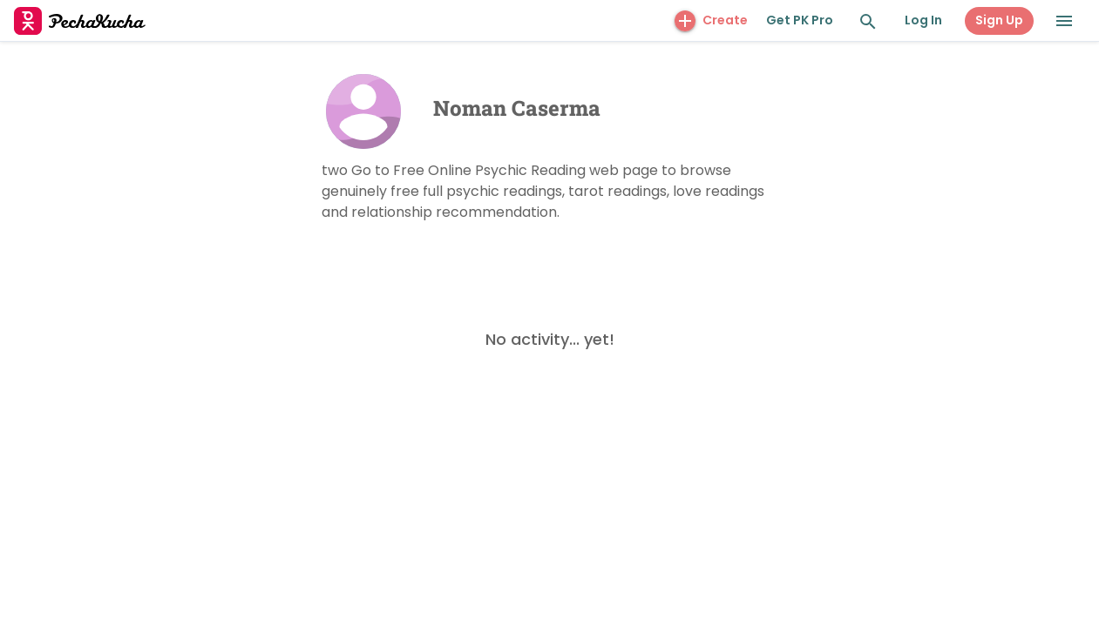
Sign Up (999, 20)
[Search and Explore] (868, 22)
